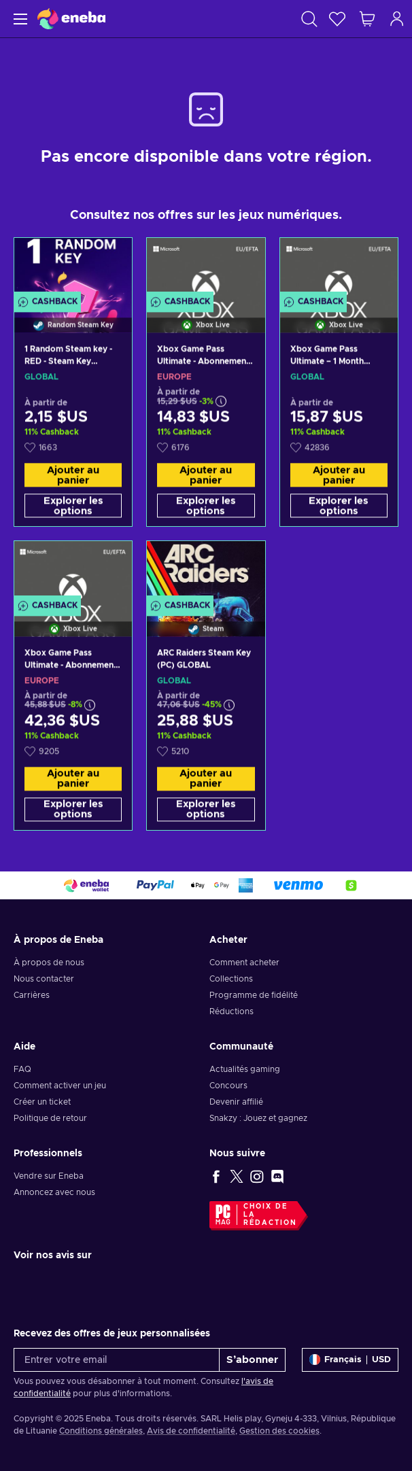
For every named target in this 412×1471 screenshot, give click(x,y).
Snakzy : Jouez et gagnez (258, 1118)
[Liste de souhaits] (337, 18)
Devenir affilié (236, 1102)
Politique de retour (50, 1118)
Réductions (231, 1011)
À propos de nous (49, 962)
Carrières (32, 995)
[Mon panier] (367, 18)
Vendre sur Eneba (49, 1176)
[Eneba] (71, 18)
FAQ (22, 1069)
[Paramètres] (350, 1360)
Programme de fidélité (253, 995)
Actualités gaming (244, 1069)
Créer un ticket (42, 1102)
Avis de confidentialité (191, 1431)
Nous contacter (44, 979)
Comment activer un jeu (60, 1085)
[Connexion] (397, 18)
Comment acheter (244, 962)
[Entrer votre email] (117, 1360)
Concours (228, 1085)
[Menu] (18, 18)
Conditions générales (101, 1431)
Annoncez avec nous (54, 1192)
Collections (231, 979)
